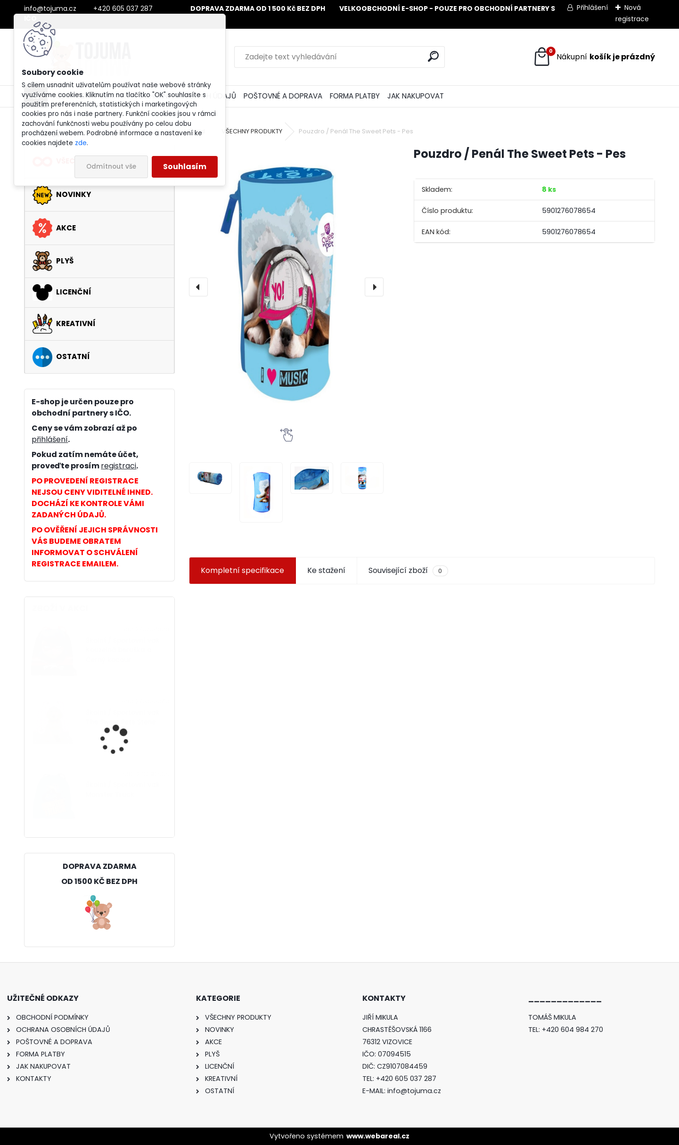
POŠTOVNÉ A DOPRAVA (283, 96)
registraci (118, 465)
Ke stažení (326, 570)
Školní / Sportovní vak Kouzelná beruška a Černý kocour (123, 650)
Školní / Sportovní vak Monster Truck (123, 789)
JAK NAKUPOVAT (415, 96)
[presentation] (198, 287)
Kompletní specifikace (242, 570)
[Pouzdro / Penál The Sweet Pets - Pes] (286, 287)
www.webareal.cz (377, 1136)
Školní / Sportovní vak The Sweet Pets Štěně (123, 717)
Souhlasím (184, 166)
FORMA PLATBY (355, 96)
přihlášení (50, 439)
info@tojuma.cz (414, 1091)
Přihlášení (592, 7)
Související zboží (408, 570)
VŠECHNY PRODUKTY (251, 131)
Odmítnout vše (111, 166)
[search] (433, 56)
